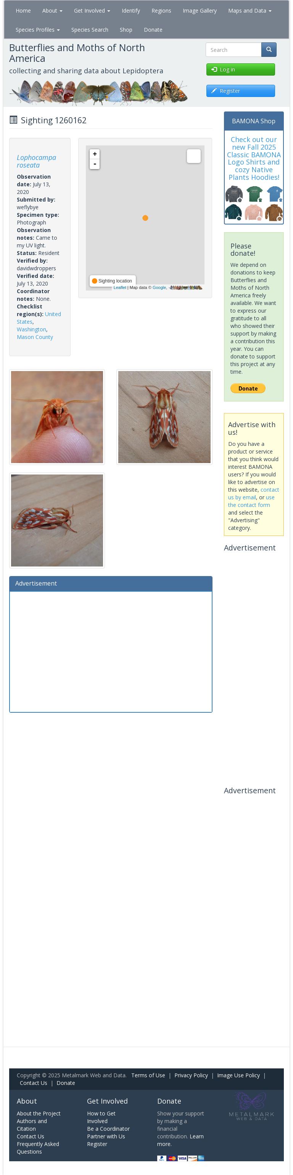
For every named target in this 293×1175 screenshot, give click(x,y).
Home (23, 10)
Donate (153, 29)
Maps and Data (250, 10)
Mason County (35, 337)
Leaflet (120, 287)
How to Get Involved (101, 1117)
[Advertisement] (111, 650)
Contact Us (33, 1082)
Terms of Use (148, 1075)
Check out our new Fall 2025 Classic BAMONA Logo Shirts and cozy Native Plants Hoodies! (254, 158)
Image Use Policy (238, 1075)
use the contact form (251, 501)
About (52, 10)
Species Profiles (38, 29)
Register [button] (225, 90)
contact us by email (253, 493)
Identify (131, 10)
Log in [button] (223, 69)
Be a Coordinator (108, 1128)
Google (159, 287)
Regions (161, 10)
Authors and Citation (32, 1124)
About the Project (39, 1113)
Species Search (89, 29)
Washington (31, 329)
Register (97, 1144)
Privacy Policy (191, 1075)
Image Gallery (200, 10)
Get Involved (92, 10)
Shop (126, 29)
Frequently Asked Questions (38, 1147)
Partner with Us (106, 1136)
